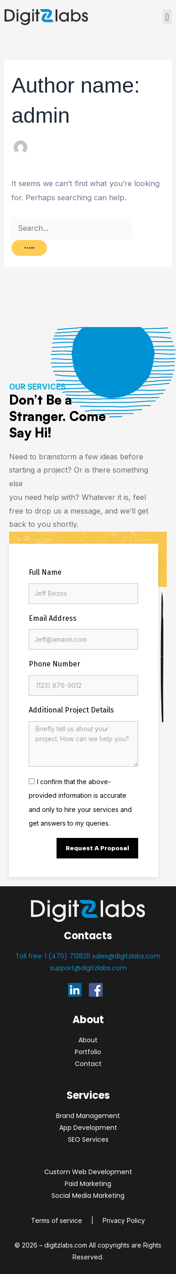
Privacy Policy (124, 1220)
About (88, 1040)
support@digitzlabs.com (88, 967)
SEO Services (88, 1139)
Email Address (53, 618)
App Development (88, 1127)
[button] (167, 17)
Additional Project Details (71, 710)
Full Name (45, 572)
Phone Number (54, 664)
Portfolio (88, 1051)
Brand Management (88, 1115)
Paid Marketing (88, 1183)
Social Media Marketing (88, 1195)
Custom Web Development (88, 1171)
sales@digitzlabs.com (126, 956)
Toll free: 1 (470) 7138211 (54, 956)
